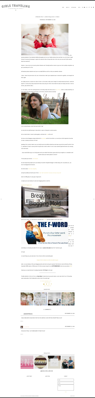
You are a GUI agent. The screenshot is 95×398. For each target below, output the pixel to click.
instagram (56, 260)
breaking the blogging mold (26, 185)
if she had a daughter (32, 168)
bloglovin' (39, 260)
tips (47, 134)
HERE (71, 266)
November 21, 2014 (70, 326)
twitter (42, 260)
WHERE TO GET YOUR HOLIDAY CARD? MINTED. (68, 299)
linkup (69, 235)
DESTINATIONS (73, 7)
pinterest (47, 260)
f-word (45, 219)
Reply (22, 321)
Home (63, 7)
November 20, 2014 (70, 313)
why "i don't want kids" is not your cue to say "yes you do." (50, 172)
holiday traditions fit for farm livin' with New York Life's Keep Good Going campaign (68, 362)
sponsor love (49, 285)
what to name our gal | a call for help (27, 362)
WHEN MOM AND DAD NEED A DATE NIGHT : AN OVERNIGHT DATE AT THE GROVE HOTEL (54, 299)
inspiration (44, 138)
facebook (51, 260)
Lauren (26, 327)
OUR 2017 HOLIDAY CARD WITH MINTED (40, 299)
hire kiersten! (35, 158)
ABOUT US (67, 7)
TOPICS (79, 7)
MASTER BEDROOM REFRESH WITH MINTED (27, 299)
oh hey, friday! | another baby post (40, 362)
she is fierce (58, 89)
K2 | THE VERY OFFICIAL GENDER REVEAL (54, 362)
